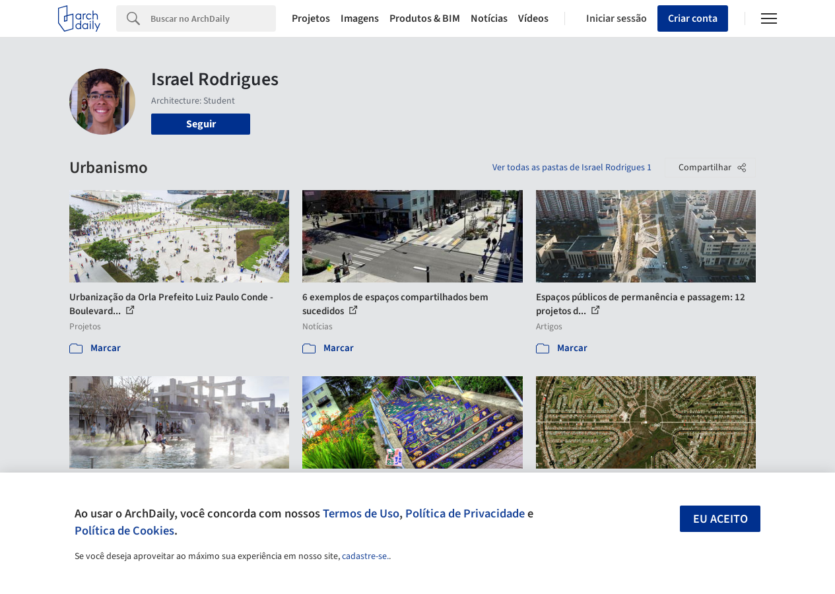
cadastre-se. (365, 556)
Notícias (489, 18)
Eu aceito (720, 519)
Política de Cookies (124, 530)
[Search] (213, 18)
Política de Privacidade (465, 513)
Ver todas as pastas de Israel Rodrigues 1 (571, 167)
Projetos (311, 18)
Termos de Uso (361, 513)
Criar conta (693, 18)
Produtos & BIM (424, 18)
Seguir (201, 124)
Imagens (360, 18)
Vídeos (533, 18)
